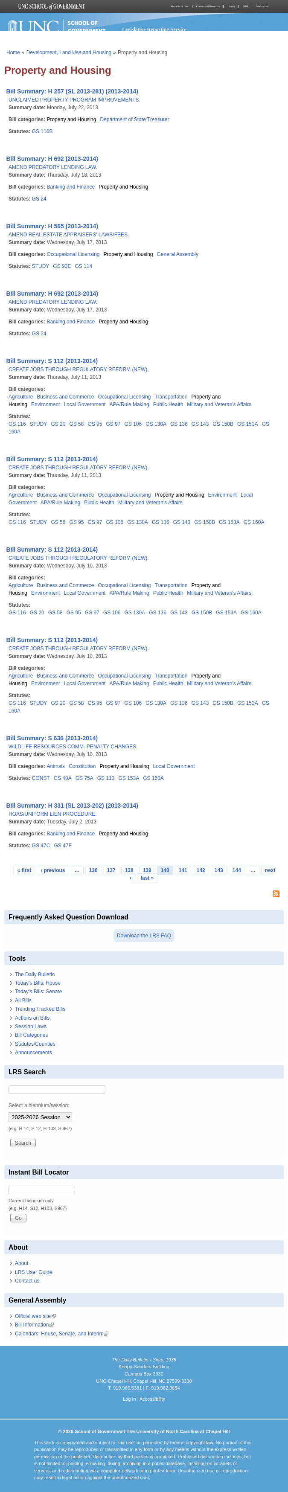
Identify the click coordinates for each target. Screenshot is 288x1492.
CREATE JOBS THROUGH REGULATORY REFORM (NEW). (79, 369)
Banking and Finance (71, 187)
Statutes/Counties (35, 1044)
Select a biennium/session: (39, 1105)
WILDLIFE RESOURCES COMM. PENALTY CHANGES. (73, 747)
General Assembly (177, 254)
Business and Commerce (65, 397)
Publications (262, 6)
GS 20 (58, 424)
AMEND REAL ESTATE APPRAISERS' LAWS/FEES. (69, 235)
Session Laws (31, 1027)
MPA (245, 6)
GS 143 (200, 424)
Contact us (27, 1281)
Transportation (171, 397)
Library (231, 6)
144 (237, 870)
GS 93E (62, 266)
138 (129, 870)
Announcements (33, 1053)
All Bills (23, 1000)
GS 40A (63, 778)
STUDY (40, 266)
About (21, 1263)
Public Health (168, 404)
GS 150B (222, 424)
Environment (45, 404)
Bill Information (34, 1325)
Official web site (35, 1316)
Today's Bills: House (38, 983)
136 (93, 870)
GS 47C (41, 846)
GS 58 (76, 424)
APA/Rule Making (129, 404)
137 (111, 870)
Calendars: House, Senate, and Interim (61, 1334)
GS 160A (254, 522)
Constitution (82, 766)
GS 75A (84, 778)
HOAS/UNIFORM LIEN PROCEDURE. (53, 814)
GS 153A (247, 424)
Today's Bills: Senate (38, 992)
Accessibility (152, 1399)
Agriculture (21, 397)
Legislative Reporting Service (154, 29)
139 (147, 870)
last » (147, 878)
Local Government (84, 404)
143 (219, 870)
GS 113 (106, 778)
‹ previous (53, 870)
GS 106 (133, 424)
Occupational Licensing (73, 254)
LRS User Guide (33, 1272)
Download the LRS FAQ (144, 936)
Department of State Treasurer (134, 119)
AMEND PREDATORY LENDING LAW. (53, 167)
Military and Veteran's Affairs (219, 404)
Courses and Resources (208, 6)
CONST (41, 778)
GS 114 (83, 266)
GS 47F (62, 846)
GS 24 (39, 199)
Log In (129, 1399)
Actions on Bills (32, 1018)
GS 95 (94, 424)
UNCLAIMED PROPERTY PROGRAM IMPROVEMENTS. (74, 100)
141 (183, 870)
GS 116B (42, 131)
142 (201, 870)
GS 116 (17, 424)
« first (24, 870)
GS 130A (155, 424)
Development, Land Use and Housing (68, 52)
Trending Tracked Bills (40, 1009)
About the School (180, 6)
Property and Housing (71, 119)
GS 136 (179, 424)
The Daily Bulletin (35, 974)
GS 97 (113, 424)
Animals (56, 766)
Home (13, 52)
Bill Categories (31, 1035)
